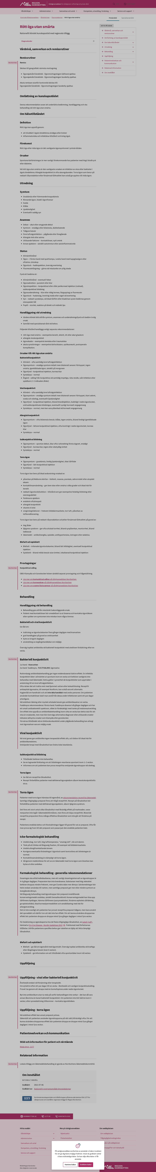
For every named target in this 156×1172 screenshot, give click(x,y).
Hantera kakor (70, 1164)
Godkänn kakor (86, 1164)
